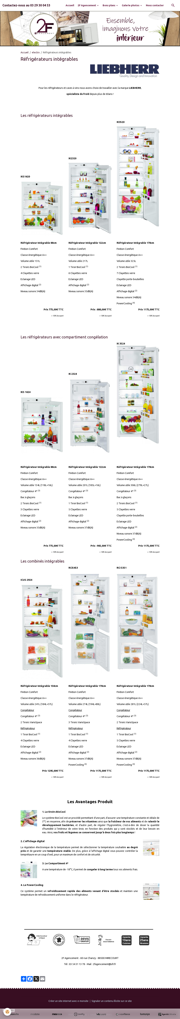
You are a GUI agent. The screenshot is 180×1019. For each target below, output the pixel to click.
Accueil (70, 5)
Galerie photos (131, 5)
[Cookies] (7, 1012)
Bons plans (109, 5)
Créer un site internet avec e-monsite (68, 1001)
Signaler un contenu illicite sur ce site (112, 1001)
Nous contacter (155, 5)
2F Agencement (87, 5)
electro (36, 52)
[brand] (26, 5)
